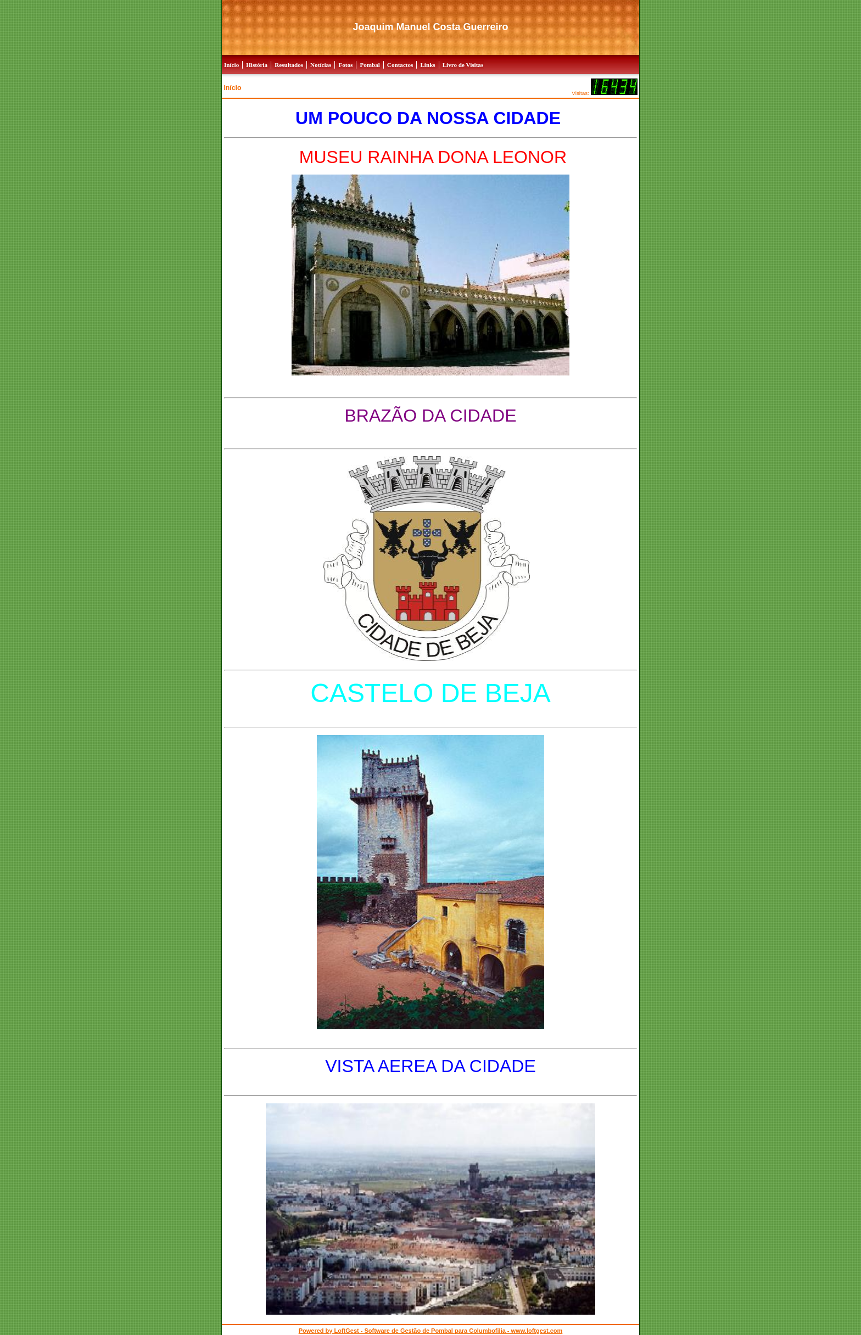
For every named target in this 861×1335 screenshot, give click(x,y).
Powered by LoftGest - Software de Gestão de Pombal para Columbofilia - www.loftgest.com (431, 1330)
